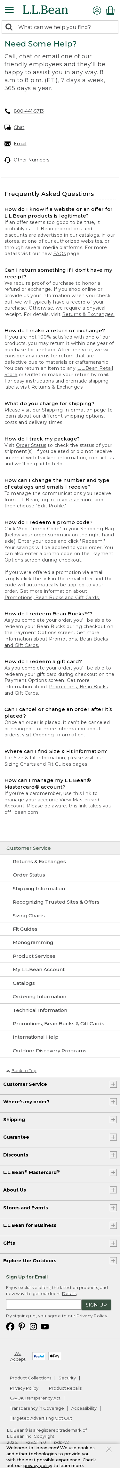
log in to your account (67, 500)
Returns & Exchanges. (88, 314)
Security (67, 1377)
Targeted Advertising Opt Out (41, 1418)
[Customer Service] (60, 848)
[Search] (10, 27)
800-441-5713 (24, 111)
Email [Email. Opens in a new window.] (15, 144)
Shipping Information (67, 410)
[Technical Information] (60, 1010)
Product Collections (30, 1377)
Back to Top (21, 1070)
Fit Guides (59, 764)
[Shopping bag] (112, 10)
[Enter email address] (44, 1305)
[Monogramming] (60, 942)
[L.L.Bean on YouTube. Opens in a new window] (45, 1326)
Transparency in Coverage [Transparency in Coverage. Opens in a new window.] (37, 1408)
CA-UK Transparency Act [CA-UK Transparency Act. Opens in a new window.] (35, 1397)
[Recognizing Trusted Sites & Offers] (60, 902)
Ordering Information (58, 735)
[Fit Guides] (60, 929)
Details (69, 1293)
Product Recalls (65, 1388)
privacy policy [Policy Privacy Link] (37, 1465)
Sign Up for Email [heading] (27, 1277)
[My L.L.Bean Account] (60, 969)
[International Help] (60, 1037)
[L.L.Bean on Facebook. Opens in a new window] (10, 1326)
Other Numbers (27, 160)
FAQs (59, 253)
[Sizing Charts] (60, 915)
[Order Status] (60, 875)
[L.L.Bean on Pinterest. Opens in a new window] (22, 1326)
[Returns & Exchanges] (60, 861)
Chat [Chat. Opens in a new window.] (14, 128)
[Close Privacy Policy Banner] (109, 1450)
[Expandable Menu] (9, 10)
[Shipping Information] (60, 888)
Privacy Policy (91, 1315)
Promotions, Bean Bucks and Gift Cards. (52, 597)
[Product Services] (60, 956)
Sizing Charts (20, 764)
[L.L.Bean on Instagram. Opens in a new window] (33, 1326)
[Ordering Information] (60, 996)
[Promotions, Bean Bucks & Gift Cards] (60, 1023)
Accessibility (84, 1408)
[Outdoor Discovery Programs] (60, 1050)
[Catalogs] (60, 983)
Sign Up (96, 1305)
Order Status (31, 445)
